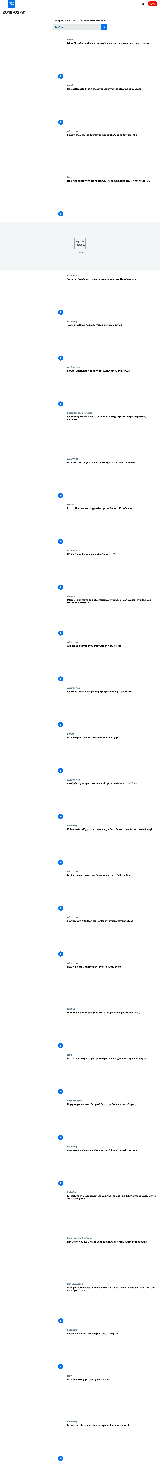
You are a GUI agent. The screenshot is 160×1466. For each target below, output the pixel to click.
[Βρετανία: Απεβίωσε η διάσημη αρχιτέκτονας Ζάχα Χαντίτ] (112, 709)
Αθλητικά (72, 131)
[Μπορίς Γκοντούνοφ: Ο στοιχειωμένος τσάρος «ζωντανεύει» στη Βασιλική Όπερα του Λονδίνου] (112, 618)
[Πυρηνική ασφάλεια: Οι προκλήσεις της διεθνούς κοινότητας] (112, 1122)
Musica (71, 596)
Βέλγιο (71, 733)
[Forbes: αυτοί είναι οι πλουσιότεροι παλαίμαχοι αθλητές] (112, 1443)
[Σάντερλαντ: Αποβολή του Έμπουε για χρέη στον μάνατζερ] (112, 939)
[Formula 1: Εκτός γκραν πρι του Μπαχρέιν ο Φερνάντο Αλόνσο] (112, 480)
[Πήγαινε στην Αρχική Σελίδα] (11, 4)
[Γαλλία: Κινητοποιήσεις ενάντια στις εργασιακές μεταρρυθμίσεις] (112, 1030)
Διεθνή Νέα (73, 275)
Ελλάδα (71, 1192)
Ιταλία (70, 85)
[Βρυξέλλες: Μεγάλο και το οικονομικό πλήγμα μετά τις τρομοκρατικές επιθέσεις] (112, 434)
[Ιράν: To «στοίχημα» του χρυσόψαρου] (112, 1397)
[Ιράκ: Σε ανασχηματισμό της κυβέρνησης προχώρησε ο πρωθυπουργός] (112, 1076)
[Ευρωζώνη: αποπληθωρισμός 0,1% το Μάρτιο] (112, 1351)
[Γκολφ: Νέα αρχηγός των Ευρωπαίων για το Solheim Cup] (112, 893)
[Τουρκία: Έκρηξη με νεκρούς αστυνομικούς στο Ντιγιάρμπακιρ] (112, 297)
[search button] (104, 27)
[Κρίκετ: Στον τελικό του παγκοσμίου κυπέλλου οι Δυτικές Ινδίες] (112, 153)
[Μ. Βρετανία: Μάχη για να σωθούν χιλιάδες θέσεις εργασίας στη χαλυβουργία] (112, 847)
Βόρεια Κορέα (74, 1100)
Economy (72, 321)
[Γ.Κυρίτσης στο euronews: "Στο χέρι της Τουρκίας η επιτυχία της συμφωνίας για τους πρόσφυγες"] (112, 1214)
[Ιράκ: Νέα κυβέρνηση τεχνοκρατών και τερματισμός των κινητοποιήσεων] (112, 199)
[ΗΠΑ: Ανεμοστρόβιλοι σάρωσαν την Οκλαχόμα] (112, 755)
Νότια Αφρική (75, 1284)
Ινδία (70, 39)
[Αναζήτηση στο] (80, 27)
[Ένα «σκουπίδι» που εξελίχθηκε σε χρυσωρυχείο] (112, 343)
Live (152, 3)
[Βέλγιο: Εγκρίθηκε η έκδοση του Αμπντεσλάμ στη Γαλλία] (112, 389)
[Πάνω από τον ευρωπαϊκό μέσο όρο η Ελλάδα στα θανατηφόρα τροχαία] (112, 1259)
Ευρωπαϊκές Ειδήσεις (79, 413)
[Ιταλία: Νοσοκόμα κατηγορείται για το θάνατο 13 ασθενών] (112, 526)
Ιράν (69, 1375)
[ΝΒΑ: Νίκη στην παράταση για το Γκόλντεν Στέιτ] (112, 985)
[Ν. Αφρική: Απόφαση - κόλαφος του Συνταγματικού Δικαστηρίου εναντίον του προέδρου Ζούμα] (112, 1305)
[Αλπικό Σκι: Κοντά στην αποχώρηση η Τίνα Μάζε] (112, 664)
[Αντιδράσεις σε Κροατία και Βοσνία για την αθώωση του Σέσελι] (112, 801)
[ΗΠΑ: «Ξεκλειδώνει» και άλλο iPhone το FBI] (112, 572)
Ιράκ (69, 177)
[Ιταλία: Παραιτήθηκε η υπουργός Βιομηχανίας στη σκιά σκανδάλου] (112, 107)
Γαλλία (71, 1009)
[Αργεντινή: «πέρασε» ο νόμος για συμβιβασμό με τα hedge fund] (112, 1168)
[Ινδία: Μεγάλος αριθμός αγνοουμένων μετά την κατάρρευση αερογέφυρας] (112, 61)
